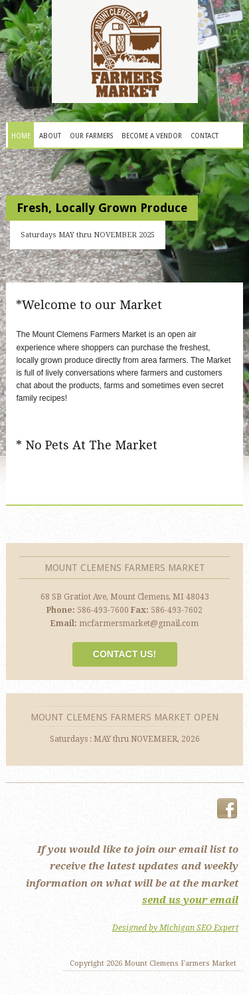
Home (21, 136)
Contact (204, 136)
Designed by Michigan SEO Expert (175, 928)
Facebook (227, 809)
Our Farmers (91, 136)
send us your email (190, 900)
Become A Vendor (152, 136)
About (50, 136)
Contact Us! (124, 654)
